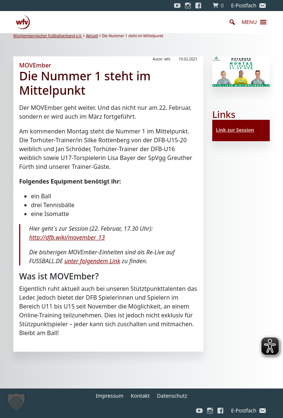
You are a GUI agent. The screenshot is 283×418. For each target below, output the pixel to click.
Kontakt (140, 395)
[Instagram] (188, 5)
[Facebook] (200, 5)
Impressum (109, 395)
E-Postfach (243, 5)
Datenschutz (172, 395)
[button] (249, 22)
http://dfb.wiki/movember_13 (67, 237)
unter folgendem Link (92, 261)
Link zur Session (235, 129)
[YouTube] (177, 5)
